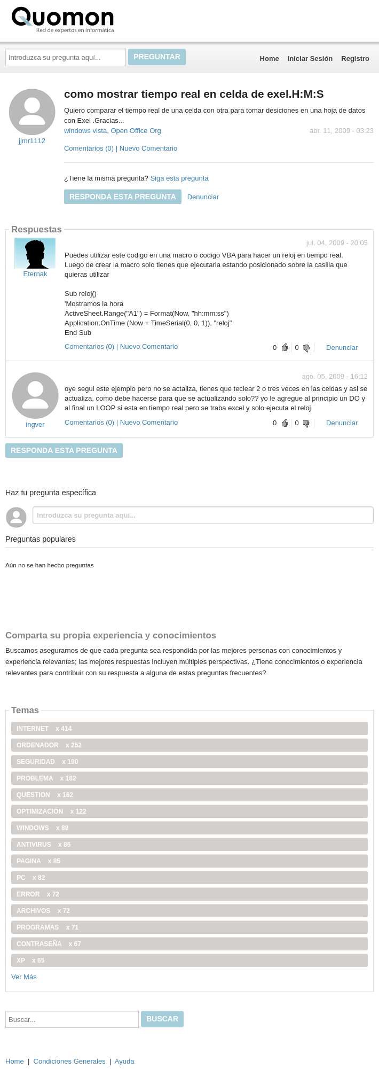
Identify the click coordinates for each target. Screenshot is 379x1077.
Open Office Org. (136, 131)
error (38, 894)
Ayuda (125, 1061)
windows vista (85, 131)
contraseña (49, 944)
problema (46, 778)
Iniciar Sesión (310, 58)
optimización (51, 811)
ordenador (49, 745)
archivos (43, 911)
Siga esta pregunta (179, 178)
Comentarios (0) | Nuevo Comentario (120, 148)
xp (30, 960)
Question (45, 795)
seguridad (47, 762)
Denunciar (203, 197)
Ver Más (24, 977)
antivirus (43, 844)
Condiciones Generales (70, 1061)
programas (47, 927)
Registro (355, 58)
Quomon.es (97, 19)
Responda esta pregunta (122, 196)
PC (31, 877)
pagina (38, 861)
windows (42, 828)
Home (269, 58)
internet (44, 728)
